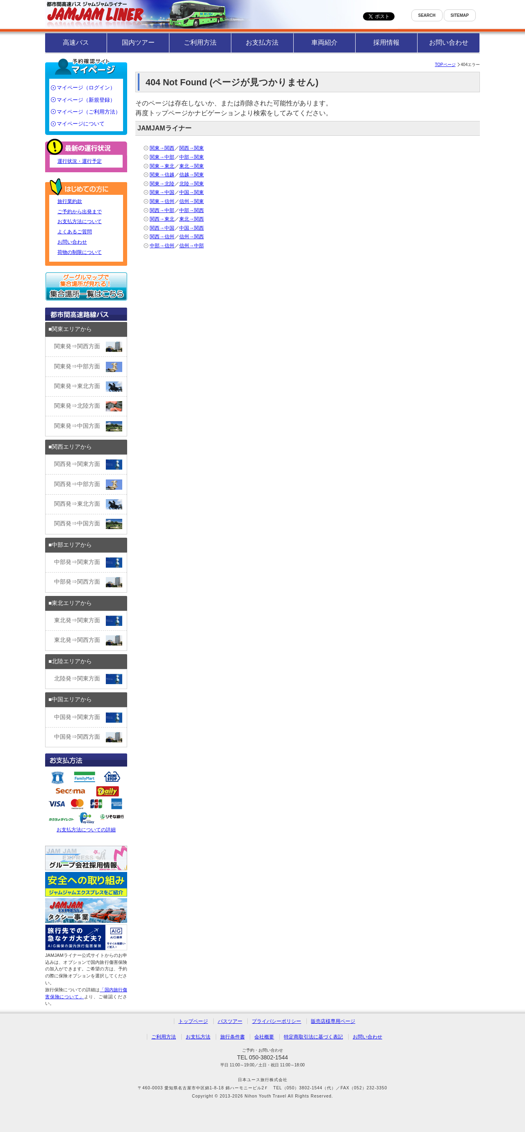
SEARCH (427, 15)
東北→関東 (191, 166)
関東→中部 (162, 157)
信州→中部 (191, 246)
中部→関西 (191, 210)
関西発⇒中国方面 (88, 524)
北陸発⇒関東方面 (88, 679)
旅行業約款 (69, 201)
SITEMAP (460, 15)
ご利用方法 (200, 42)
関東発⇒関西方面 (88, 347)
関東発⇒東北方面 (88, 386)
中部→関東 (191, 157)
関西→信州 (162, 237)
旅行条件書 (232, 1037)
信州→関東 (191, 201)
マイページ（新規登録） (86, 100)
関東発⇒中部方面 (88, 367)
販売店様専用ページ (333, 1021)
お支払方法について (79, 221)
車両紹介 (324, 42)
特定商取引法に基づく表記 (313, 1037)
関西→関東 (191, 148)
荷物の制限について (79, 252)
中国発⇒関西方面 (88, 737)
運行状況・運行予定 (79, 161)
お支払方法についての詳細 (86, 801)
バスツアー (230, 1021)
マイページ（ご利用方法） (89, 112)
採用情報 (386, 42)
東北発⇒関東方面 (88, 621)
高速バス (76, 42)
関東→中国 (162, 192)
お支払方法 (262, 42)
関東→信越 (162, 175)
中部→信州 (162, 246)
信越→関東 (191, 175)
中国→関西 (191, 228)
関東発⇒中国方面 (88, 426)
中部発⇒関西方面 (88, 582)
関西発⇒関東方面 (88, 464)
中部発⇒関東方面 (88, 562)
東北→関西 (191, 219)
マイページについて (81, 124)
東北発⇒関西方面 (88, 640)
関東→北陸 (162, 184)
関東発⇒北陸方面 (88, 406)
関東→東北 (162, 166)
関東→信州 (162, 201)
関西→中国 (162, 228)
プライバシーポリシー (276, 1021)
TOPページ (445, 64)
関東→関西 (162, 148)
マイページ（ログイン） (86, 87)
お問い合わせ (448, 42)
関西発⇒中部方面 (88, 484)
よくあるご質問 (74, 232)
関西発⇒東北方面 (88, 504)
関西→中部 (162, 210)
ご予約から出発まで (79, 212)
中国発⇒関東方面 (88, 717)
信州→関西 (191, 237)
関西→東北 (162, 219)
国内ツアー (138, 42)
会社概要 (264, 1037)
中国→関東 (191, 192)
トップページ (193, 1021)
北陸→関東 (191, 184)
